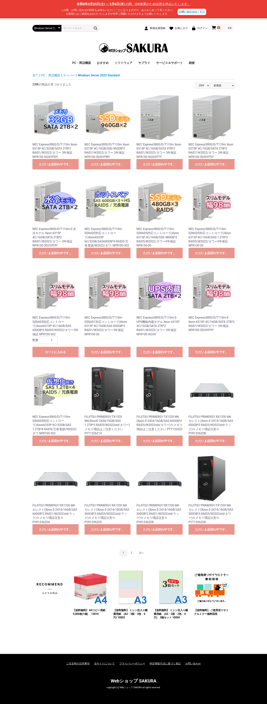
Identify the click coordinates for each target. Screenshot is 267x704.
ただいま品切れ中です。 (55, 164)
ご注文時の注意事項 (78, 663)
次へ (141, 552)
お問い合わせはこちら (192, 11)
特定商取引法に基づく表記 (165, 663)
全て (35, 75)
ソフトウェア (123, 63)
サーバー (69, 75)
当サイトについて (104, 663)
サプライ (144, 63)
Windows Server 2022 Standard (99, 75)
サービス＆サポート (169, 63)
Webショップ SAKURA (133, 681)
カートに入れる (55, 352)
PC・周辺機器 (81, 63)
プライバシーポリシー (132, 663)
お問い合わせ (193, 663)
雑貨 (192, 63)
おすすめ (103, 63)
